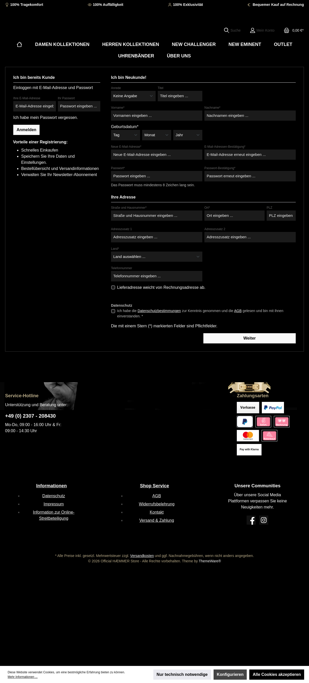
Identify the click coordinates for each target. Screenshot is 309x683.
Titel (160, 103)
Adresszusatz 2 (214, 244)
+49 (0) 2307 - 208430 (30, 416)
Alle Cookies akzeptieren (277, 674)
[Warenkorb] (292, 38)
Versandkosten (142, 556)
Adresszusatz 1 (121, 244)
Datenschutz (53, 496)
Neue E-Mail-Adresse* (126, 162)
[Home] (19, 60)
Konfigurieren (230, 674)
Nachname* (212, 123)
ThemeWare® (210, 561)
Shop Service (154, 485)
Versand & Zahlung (156, 520)
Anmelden (26, 145)
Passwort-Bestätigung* (219, 183)
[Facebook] (251, 520)
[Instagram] (263, 520)
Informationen (51, 485)
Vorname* (118, 123)
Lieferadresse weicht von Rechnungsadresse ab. (161, 303)
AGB (238, 326)
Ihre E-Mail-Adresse (26, 114)
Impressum (54, 504)
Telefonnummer (121, 283)
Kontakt (157, 512)
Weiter (249, 353)
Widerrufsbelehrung (157, 504)
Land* (115, 264)
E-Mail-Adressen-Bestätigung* (224, 162)
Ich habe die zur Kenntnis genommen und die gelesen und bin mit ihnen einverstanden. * (200, 328)
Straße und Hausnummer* (128, 223)
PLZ (269, 223)
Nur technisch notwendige (182, 674)
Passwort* (118, 183)
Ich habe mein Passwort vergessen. (45, 133)
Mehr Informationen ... (23, 677)
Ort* (207, 223)
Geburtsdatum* (125, 142)
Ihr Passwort (66, 114)
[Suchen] (232, 38)
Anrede (116, 103)
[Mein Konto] (262, 38)
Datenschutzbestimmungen (159, 326)
